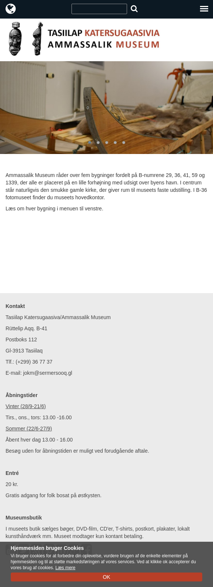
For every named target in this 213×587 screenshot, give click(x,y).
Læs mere (65, 567)
